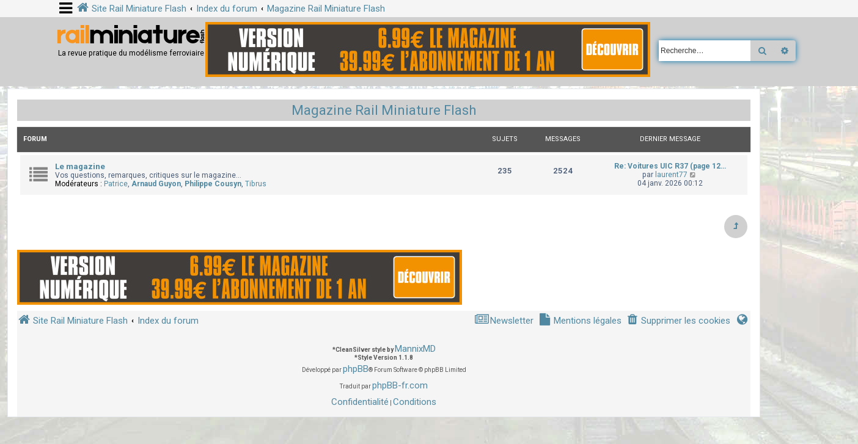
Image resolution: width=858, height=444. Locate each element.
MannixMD (415, 348)
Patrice (116, 184)
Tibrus (255, 184)
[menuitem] (678, 321)
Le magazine (80, 166)
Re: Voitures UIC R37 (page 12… (670, 166)
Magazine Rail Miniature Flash (384, 110)
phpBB (356, 368)
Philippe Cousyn (213, 184)
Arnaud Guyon (156, 184)
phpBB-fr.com (400, 385)
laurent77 (671, 174)
